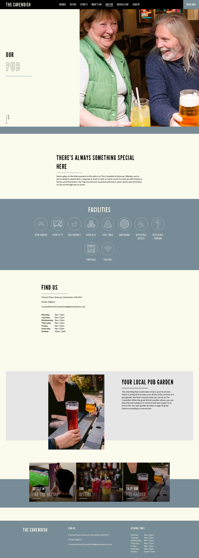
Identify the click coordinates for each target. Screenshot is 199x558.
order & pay (123, 4)
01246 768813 (48, 302)
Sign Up (136, 4)
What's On (97, 4)
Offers (73, 4)
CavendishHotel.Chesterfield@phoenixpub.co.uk (63, 306)
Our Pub (109, 4)
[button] (8, 119)
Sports (84, 4)
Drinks (62, 4)
